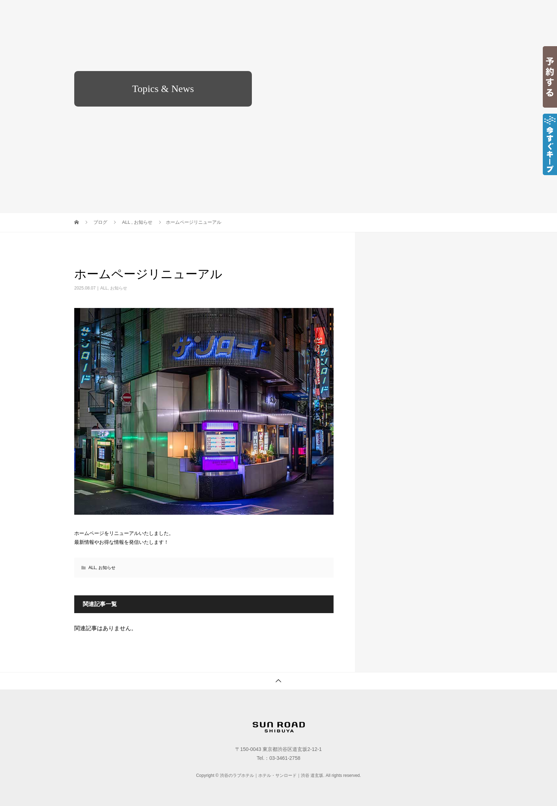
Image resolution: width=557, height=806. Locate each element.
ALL (104, 288)
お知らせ (118, 288)
